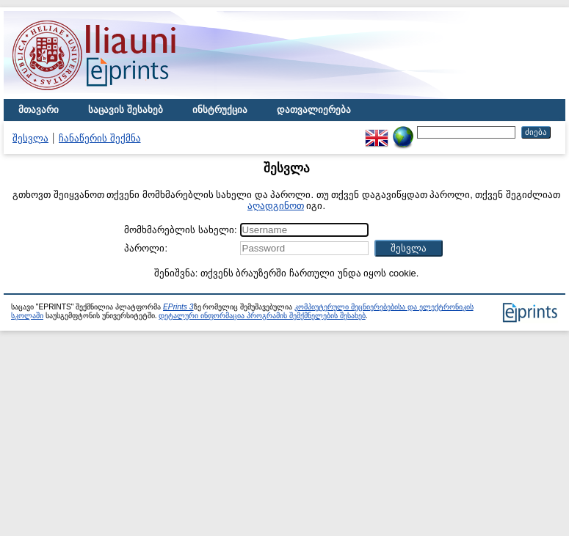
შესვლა (30, 138)
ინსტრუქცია (219, 109)
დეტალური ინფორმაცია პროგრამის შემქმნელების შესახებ (262, 316)
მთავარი (38, 109)
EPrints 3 (178, 307)
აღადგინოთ (275, 205)
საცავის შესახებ (125, 109)
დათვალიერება (314, 109)
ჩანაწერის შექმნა (100, 138)
